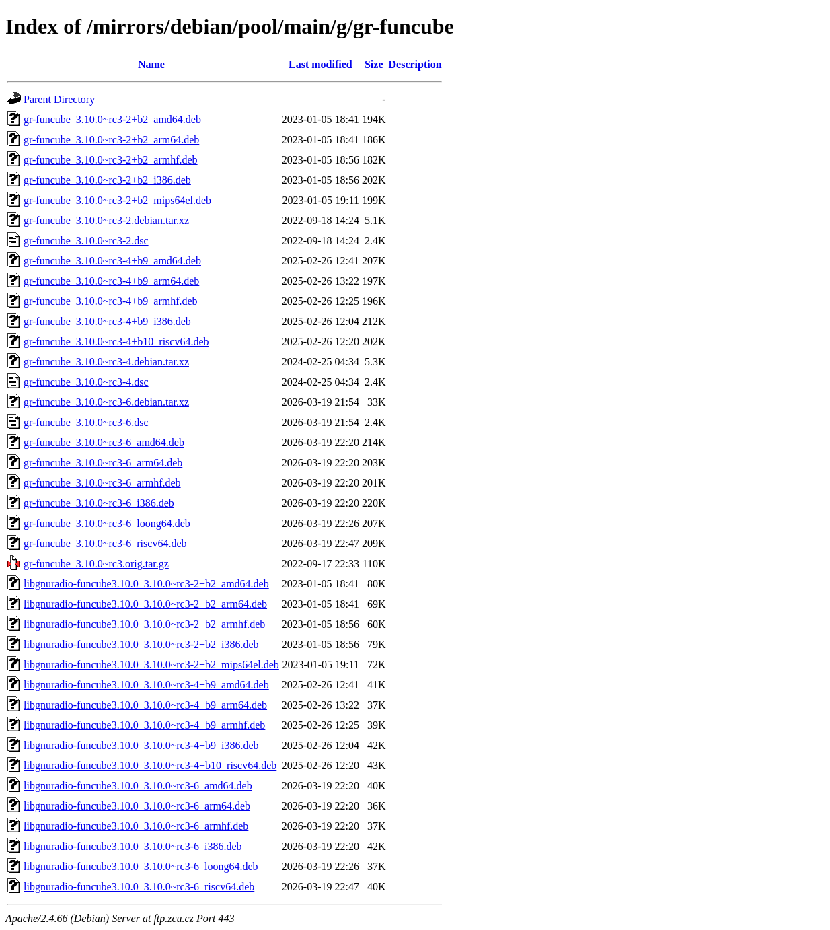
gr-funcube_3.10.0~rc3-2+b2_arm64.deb (111, 139)
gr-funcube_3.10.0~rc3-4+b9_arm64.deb (111, 281)
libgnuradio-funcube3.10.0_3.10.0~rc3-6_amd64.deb (138, 785)
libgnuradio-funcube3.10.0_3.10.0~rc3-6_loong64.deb (141, 866)
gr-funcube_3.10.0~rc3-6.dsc (86, 422)
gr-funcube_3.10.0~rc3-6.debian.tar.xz (106, 402)
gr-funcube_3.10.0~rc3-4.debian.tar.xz (106, 361)
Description (415, 64)
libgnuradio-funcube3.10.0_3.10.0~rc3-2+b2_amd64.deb (146, 583)
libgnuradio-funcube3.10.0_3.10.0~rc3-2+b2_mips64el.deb (151, 664)
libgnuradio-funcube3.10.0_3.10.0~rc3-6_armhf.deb (136, 826)
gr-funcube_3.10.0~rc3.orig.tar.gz (96, 563)
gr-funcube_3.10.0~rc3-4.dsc (86, 382)
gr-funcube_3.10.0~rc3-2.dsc (86, 240)
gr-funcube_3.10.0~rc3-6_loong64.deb (107, 523)
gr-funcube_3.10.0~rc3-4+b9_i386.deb (107, 321)
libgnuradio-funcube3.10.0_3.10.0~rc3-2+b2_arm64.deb (145, 604)
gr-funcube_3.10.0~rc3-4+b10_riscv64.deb (116, 341)
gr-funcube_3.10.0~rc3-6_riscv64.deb (105, 543)
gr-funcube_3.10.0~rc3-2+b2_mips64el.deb (117, 200)
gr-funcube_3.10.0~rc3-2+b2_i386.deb (107, 180)
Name (151, 64)
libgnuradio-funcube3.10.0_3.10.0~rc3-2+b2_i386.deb (141, 644)
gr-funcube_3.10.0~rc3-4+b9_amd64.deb (112, 260)
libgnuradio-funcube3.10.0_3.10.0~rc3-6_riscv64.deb (139, 886)
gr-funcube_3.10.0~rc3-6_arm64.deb (103, 462)
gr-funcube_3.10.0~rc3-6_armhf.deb (102, 483)
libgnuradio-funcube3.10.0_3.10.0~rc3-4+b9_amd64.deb (146, 684)
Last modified (320, 64)
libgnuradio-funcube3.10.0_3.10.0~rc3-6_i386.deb (133, 846)
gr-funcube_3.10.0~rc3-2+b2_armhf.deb (111, 160)
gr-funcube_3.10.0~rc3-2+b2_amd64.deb (112, 119)
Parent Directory (59, 99)
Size (374, 64)
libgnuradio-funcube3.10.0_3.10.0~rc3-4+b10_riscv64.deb (150, 765)
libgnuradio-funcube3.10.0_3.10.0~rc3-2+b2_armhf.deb (144, 624)
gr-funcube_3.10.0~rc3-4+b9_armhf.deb (111, 301)
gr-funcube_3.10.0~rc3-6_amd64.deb (104, 442)
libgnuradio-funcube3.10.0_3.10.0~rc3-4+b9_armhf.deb (144, 725)
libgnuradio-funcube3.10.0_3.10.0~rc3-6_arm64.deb (137, 806)
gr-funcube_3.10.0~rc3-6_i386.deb (99, 503)
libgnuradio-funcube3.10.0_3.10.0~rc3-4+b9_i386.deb (141, 745)
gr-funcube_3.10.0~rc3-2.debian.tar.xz (106, 220)
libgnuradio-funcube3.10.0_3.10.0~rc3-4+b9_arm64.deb (145, 705)
